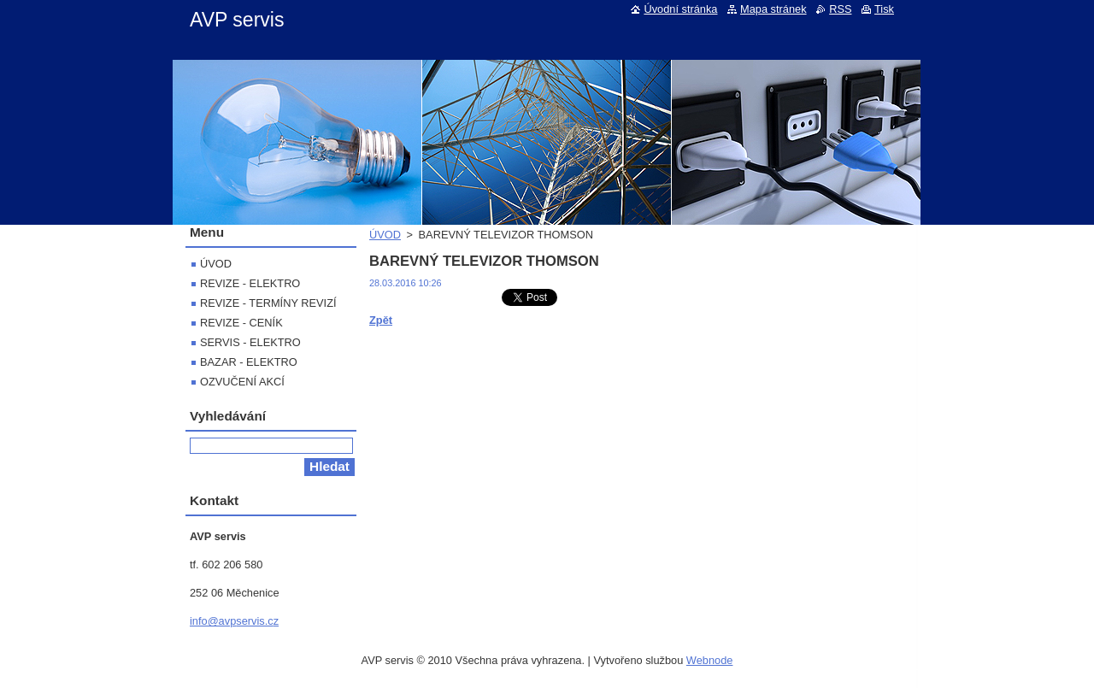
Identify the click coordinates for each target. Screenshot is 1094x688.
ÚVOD (385, 234)
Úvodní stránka (680, 9)
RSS (840, 9)
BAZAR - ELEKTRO (248, 362)
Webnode (709, 660)
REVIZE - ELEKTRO (250, 283)
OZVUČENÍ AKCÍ (242, 381)
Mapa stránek (773, 9)
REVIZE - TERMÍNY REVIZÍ (268, 303)
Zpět (380, 320)
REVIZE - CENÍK (241, 322)
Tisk (884, 9)
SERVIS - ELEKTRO (250, 342)
